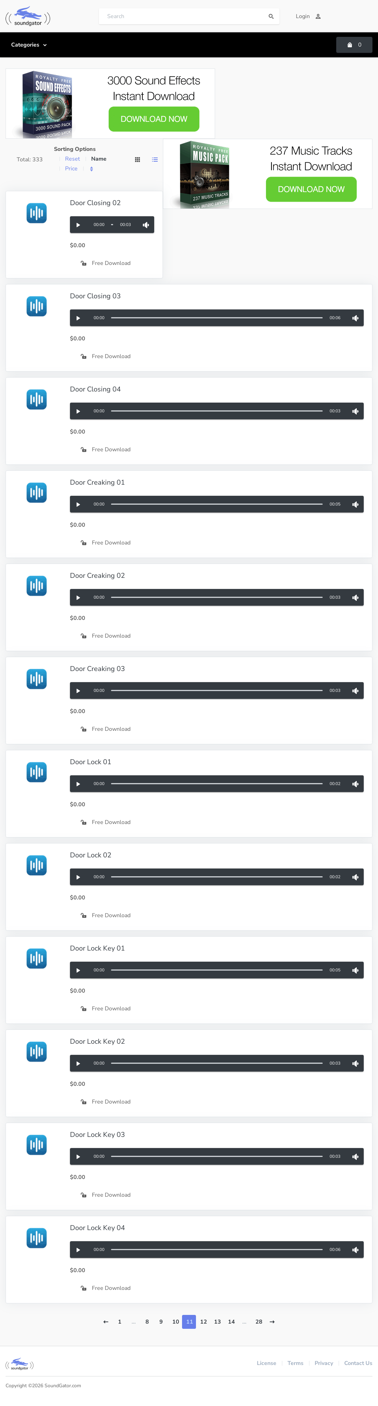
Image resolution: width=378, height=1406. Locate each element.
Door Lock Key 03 (97, 1134)
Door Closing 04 (95, 389)
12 (203, 1322)
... (134, 1322)
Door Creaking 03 (97, 668)
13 (217, 1322)
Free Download (106, 263)
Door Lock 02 (90, 855)
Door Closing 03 (95, 296)
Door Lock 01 (90, 762)
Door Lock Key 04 (97, 1228)
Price (71, 168)
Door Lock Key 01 (97, 948)
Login (308, 16)
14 (231, 1322)
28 (258, 1322)
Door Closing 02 (95, 203)
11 (189, 1322)
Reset (72, 159)
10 (175, 1322)
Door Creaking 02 (97, 575)
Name (99, 159)
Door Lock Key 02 (97, 1041)
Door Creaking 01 (97, 482)
